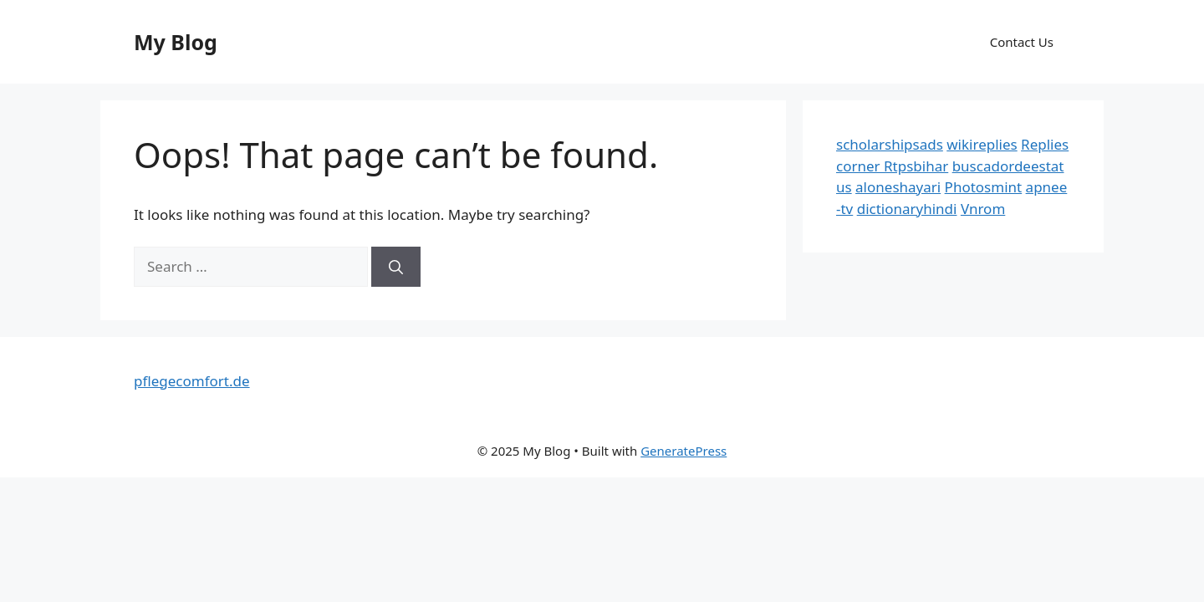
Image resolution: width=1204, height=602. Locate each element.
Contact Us (1022, 41)
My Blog (175, 42)
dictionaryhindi (907, 208)
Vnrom (983, 208)
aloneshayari (898, 186)
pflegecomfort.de (192, 380)
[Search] (396, 267)
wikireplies (981, 144)
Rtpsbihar (916, 166)
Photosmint (984, 186)
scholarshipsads (889, 144)
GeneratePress (683, 450)
